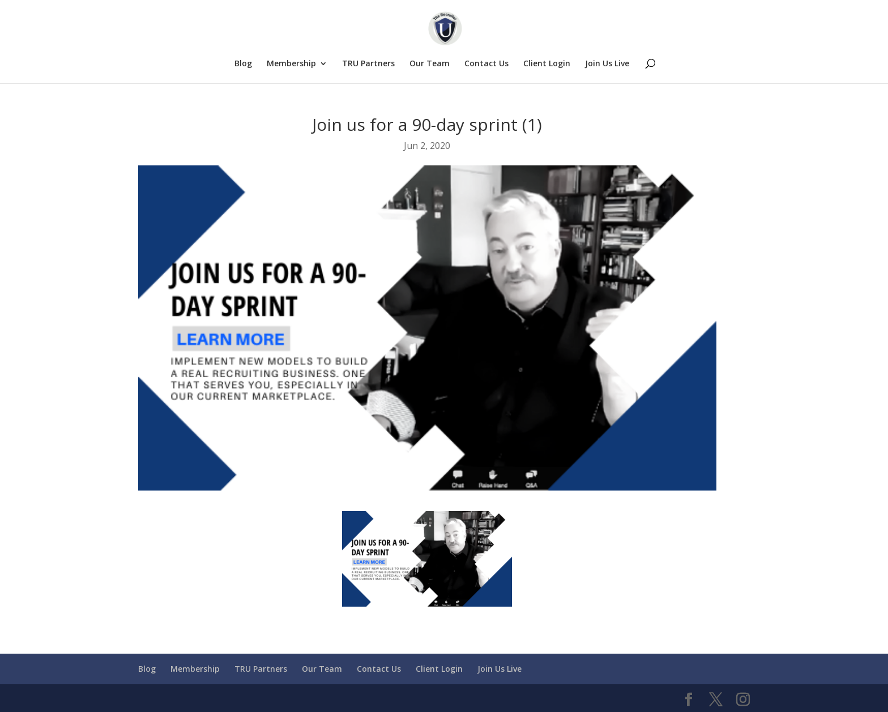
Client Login (546, 64)
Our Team (429, 64)
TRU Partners (368, 64)
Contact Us (486, 64)
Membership (291, 64)
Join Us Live (607, 64)
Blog (243, 64)
